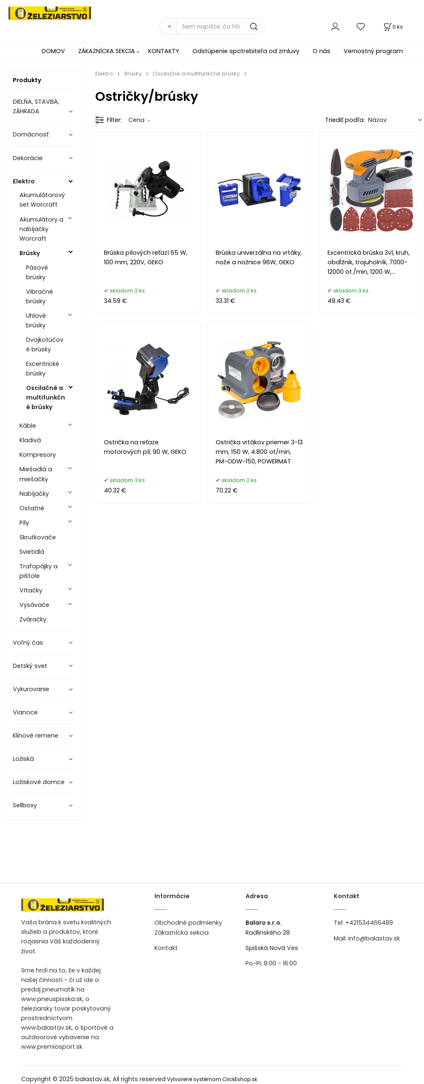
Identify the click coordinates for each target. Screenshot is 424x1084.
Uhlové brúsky (36, 320)
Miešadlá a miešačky (35, 474)
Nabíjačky (34, 494)
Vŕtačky (30, 590)
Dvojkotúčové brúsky (44, 344)
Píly (24, 523)
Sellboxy (25, 805)
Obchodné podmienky (188, 922)
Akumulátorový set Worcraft (42, 200)
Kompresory (37, 455)
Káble (27, 425)
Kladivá (30, 440)
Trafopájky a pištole (38, 571)
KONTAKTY (163, 51)
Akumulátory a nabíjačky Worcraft (41, 229)
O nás (321, 51)
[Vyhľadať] (167, 26)
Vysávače (34, 605)
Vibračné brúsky (39, 296)
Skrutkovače (37, 537)
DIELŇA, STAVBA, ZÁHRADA (36, 106)
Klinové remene (35, 735)
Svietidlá (31, 552)
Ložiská (23, 759)
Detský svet (30, 666)
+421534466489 (369, 922)
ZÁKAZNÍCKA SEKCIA (106, 51)
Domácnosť (30, 134)
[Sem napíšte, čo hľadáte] (220, 26)
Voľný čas (28, 642)
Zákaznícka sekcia (181, 932)
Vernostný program (373, 51)
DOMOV (53, 51)
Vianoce (25, 712)
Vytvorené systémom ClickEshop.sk (212, 1079)
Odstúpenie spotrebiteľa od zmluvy (246, 51)
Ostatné (31, 508)
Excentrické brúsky (42, 369)
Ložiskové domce (39, 782)
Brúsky (29, 253)
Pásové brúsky (37, 272)
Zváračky (32, 619)
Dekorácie (28, 158)
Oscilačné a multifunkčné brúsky (45, 397)
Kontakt (166, 948)
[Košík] (392, 27)
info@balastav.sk (374, 938)
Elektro (24, 181)
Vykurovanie (31, 689)
